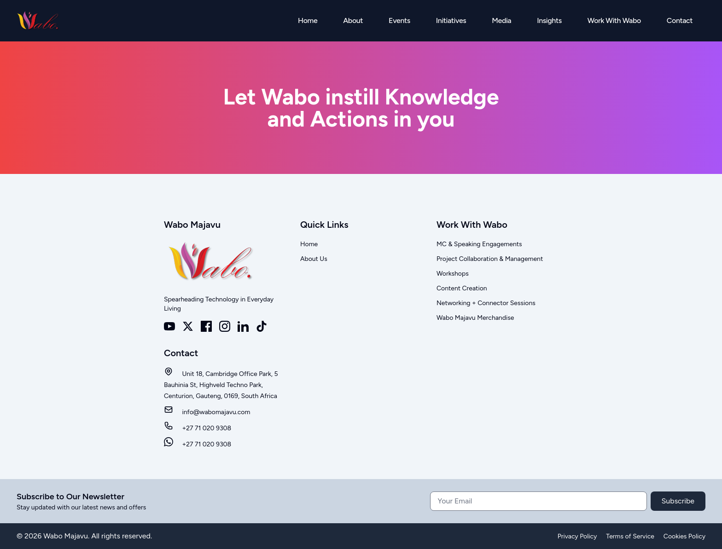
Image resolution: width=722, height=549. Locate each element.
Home (307, 20)
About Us (313, 259)
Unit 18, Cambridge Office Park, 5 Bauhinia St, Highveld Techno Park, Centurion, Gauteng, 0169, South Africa (221, 385)
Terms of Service (630, 536)
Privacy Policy (577, 536)
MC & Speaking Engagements (479, 244)
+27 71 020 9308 (197, 428)
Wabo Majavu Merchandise (475, 318)
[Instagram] (224, 326)
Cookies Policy (684, 536)
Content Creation (462, 288)
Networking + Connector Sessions (486, 303)
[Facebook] (206, 326)
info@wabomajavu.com (207, 412)
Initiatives (451, 20)
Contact (680, 20)
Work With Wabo (614, 20)
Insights (549, 20)
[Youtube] (169, 326)
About (353, 20)
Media (501, 20)
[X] (187, 326)
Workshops (453, 273)
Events (399, 20)
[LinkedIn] (243, 326)
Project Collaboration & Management (490, 259)
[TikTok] (261, 326)
